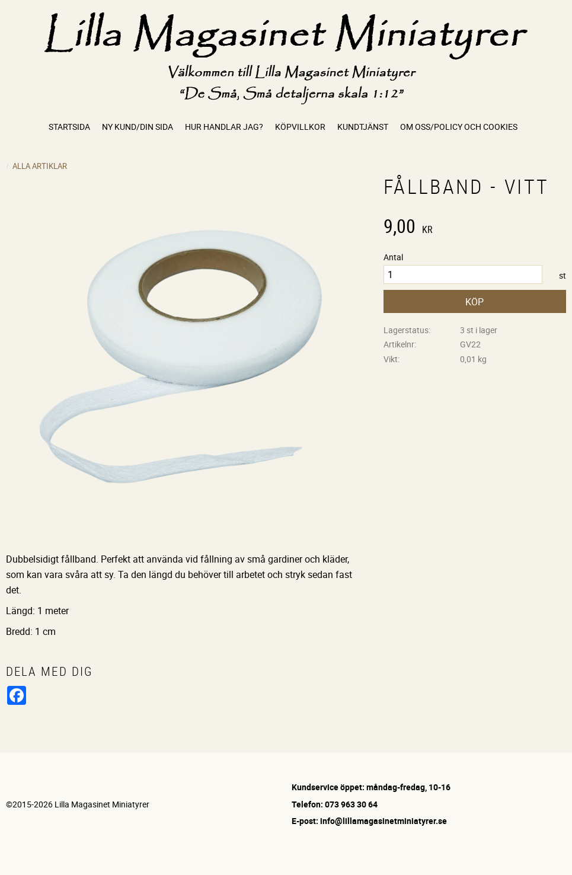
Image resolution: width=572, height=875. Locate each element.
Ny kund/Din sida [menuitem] (137, 126)
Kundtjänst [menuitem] (362, 126)
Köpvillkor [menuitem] (300, 126)
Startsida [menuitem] (69, 126)
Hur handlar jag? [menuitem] (224, 126)
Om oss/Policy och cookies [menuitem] (458, 126)
